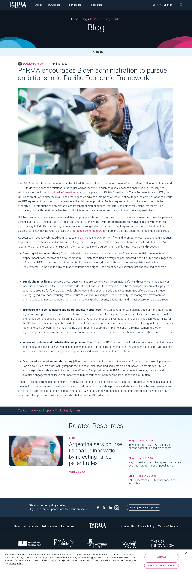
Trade (59, 410)
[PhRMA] (17, 5)
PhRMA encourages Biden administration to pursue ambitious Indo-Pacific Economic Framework (105, 19)
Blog (84, 19)
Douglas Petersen (31, 64)
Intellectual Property (41, 410)
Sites (157, 5)
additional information (61, 192)
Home (74, 19)
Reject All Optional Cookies (161, 565)
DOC (99, 237)
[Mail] (101, 52)
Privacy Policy (146, 526)
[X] (93, 52)
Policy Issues (75, 4)
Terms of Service (168, 526)
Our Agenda (54, 4)
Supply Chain (72, 410)
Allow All (161, 557)
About (38, 4)
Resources (98, 4)
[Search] (181, 5)
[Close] (186, 553)
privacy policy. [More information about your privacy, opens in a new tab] (16, 564)
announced (55, 183)
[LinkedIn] (97, 52)
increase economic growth (88, 230)
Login (168, 5)
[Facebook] (90, 52)
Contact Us (127, 526)
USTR (83, 237)
